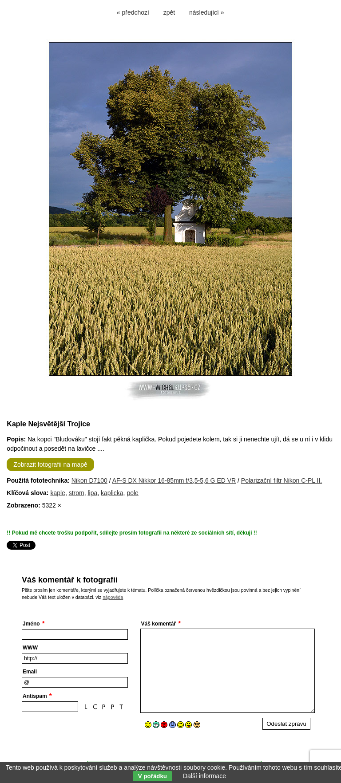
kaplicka (112, 492)
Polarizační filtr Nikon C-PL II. (281, 480)
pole (132, 492)
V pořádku (152, 776)
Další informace (204, 775)
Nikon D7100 (89, 480)
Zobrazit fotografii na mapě (50, 464)
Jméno (31, 624)
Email (30, 672)
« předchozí (133, 12)
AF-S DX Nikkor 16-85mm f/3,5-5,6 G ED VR (174, 480)
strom (76, 492)
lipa (92, 492)
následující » (206, 12)
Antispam (35, 696)
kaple (57, 492)
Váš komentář (158, 624)
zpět (169, 12)
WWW (30, 648)
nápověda (113, 597)
